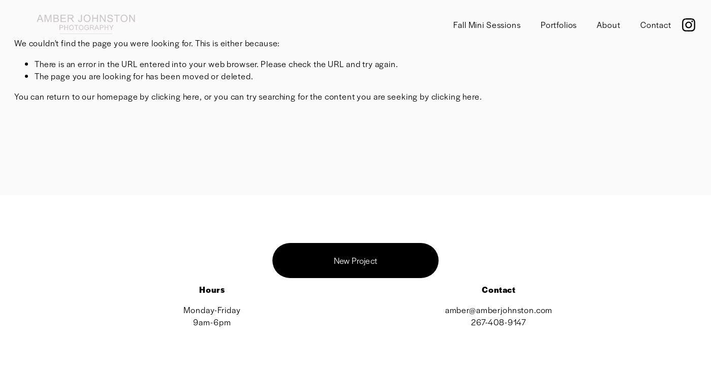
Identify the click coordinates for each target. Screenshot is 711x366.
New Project (356, 260)
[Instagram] (689, 25)
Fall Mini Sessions (486, 24)
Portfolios (559, 24)
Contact (655, 24)
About (608, 24)
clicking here (175, 96)
